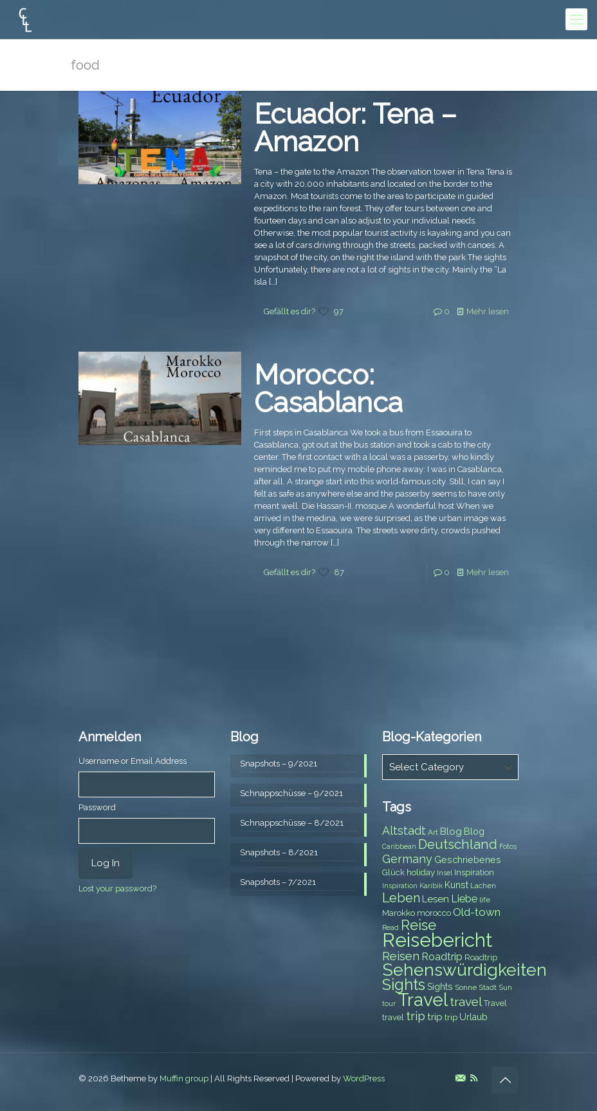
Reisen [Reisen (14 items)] (400, 956)
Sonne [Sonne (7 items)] (466, 987)
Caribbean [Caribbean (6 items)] (399, 846)
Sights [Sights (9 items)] (440, 987)
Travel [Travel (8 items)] (495, 1003)
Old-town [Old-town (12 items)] (477, 912)
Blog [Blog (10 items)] (451, 831)
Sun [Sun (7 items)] (505, 987)
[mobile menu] (576, 19)
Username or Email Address (132, 761)
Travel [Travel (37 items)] (423, 1000)
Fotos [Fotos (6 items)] (508, 846)
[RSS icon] (474, 1078)
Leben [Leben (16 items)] (401, 898)
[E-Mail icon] (460, 1078)
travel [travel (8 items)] (393, 1017)
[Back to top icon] (505, 1080)
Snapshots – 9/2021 (278, 763)
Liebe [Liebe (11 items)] (464, 899)
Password (97, 807)
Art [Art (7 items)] (433, 832)
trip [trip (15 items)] (415, 1016)
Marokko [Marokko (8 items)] (398, 913)
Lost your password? (117, 888)
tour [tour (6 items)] (389, 1003)
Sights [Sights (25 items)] (403, 985)
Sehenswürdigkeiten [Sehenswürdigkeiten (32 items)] (464, 970)
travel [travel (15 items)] (466, 1001)
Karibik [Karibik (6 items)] (431, 885)
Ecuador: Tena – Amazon (355, 128)
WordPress (364, 1078)
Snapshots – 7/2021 (278, 882)
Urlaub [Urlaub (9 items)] (473, 1017)
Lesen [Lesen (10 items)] (435, 899)
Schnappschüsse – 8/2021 (292, 823)
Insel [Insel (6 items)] (444, 873)
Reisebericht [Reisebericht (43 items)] (437, 940)
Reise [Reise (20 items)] (418, 925)
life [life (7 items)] (484, 899)
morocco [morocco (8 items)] (434, 913)
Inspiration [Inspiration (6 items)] (400, 885)
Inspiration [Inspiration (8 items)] (474, 872)
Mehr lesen (487, 311)
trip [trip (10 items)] (435, 1017)
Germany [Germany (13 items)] (407, 859)
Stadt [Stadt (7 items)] (488, 987)
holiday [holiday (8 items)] (421, 872)
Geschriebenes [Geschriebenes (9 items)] (467, 860)
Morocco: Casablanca (328, 389)
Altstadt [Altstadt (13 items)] (404, 830)
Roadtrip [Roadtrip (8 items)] (480, 957)
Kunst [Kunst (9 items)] (456, 885)
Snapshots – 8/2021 (279, 852)
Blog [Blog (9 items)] (474, 831)
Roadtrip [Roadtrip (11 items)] (442, 957)
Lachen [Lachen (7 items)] (483, 885)
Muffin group (184, 1078)
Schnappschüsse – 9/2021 (291, 793)
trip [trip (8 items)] (451, 1017)
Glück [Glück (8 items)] (393, 872)
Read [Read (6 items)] (390, 927)
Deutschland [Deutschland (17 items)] (457, 844)
